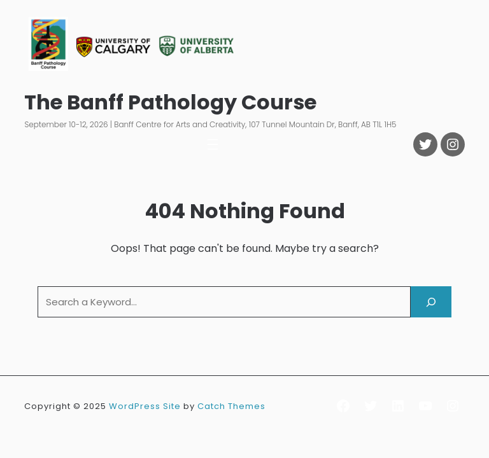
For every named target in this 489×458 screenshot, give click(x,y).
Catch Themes (231, 406)
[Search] (431, 301)
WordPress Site (145, 406)
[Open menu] (212, 144)
